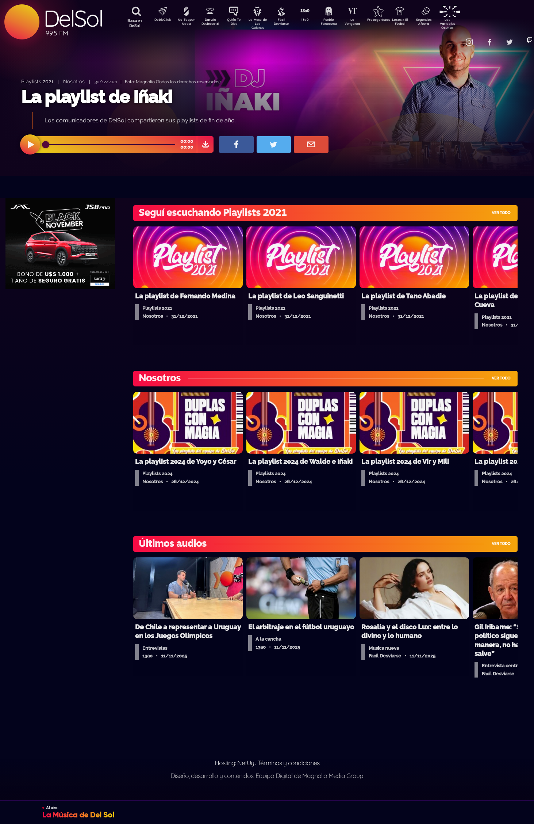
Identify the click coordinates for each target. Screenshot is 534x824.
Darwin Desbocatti (211, 23)
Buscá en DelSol (134, 23)
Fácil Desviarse (287, 23)
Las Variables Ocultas (466, 23)
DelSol (73, 18)
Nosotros (74, 81)
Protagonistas (390, 20)
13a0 (313, 20)
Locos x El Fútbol (415, 23)
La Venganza (364, 23)
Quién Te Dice (236, 23)
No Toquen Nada (185, 23)
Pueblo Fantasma (338, 23)
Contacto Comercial (452, 37)
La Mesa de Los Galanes (262, 23)
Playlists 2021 (37, 81)
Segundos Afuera (441, 23)
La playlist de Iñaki (96, 97)
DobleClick (159, 20)
